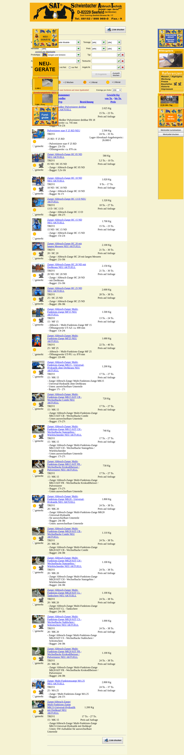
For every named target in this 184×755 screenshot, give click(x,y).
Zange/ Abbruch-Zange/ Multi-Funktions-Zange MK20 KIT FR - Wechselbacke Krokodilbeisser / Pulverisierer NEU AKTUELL (64, 652)
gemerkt (39, 146)
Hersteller (60, 98)
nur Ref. (75, 67)
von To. (109, 98)
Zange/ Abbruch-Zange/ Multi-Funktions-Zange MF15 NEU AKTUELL (62, 312)
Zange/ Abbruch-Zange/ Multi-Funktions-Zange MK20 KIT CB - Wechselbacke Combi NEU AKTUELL (64, 532)
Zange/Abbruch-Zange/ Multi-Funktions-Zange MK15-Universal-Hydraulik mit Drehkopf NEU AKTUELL (61, 707)
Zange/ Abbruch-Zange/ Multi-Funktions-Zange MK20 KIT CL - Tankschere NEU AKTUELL (64, 593)
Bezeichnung (86, 102)
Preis (113, 102)
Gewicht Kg (113, 95)
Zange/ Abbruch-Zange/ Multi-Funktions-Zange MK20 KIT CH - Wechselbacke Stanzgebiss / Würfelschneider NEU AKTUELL (64, 562)
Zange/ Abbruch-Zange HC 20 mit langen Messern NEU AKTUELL (64, 245)
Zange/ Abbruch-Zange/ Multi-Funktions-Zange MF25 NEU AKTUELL (62, 338)
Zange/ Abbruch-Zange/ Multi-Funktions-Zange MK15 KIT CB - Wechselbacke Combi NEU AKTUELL (64, 398)
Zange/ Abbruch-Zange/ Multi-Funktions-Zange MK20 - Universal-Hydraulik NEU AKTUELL (65, 499)
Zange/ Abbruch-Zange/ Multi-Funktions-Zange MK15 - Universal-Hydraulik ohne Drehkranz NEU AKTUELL (65, 366)
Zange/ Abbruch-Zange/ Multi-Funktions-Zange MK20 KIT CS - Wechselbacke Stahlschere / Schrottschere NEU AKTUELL (64, 620)
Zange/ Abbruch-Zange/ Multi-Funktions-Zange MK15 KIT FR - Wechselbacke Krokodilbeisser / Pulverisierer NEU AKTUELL (64, 465)
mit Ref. (63, 67)
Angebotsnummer (60, 95)
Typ (60, 102)
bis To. (118, 98)
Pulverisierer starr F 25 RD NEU (63, 130)
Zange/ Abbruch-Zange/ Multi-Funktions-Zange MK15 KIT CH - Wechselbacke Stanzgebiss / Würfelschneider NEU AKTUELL (64, 430)
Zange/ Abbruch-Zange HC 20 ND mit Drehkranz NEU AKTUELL (66, 266)
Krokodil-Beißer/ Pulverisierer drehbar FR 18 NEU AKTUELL (66, 108)
